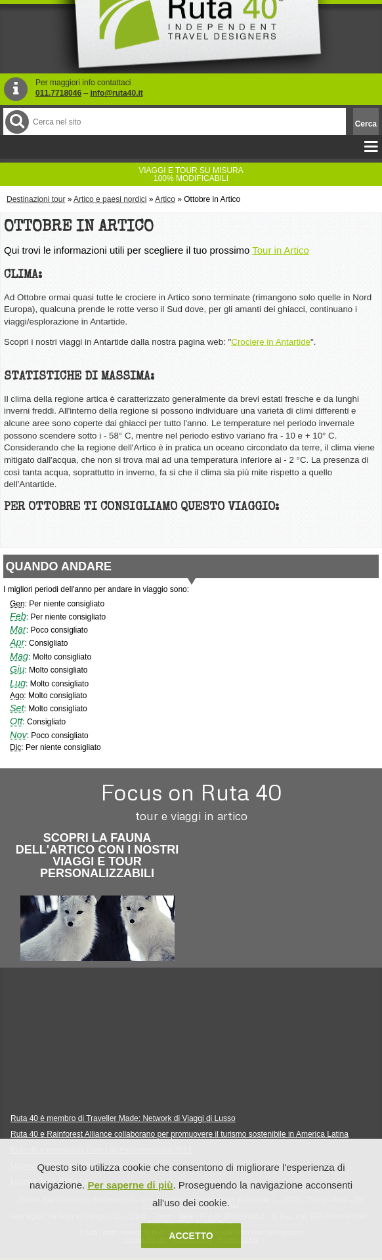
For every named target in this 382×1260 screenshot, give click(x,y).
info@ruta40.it (116, 93)
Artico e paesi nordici (110, 199)
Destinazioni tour (36, 199)
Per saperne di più (130, 1185)
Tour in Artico (280, 250)
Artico (165, 199)
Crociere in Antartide (270, 342)
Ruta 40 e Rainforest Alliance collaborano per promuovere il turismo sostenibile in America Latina (180, 1134)
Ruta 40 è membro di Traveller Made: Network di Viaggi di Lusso (123, 1118)
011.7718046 (58, 93)
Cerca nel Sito (16, 121)
